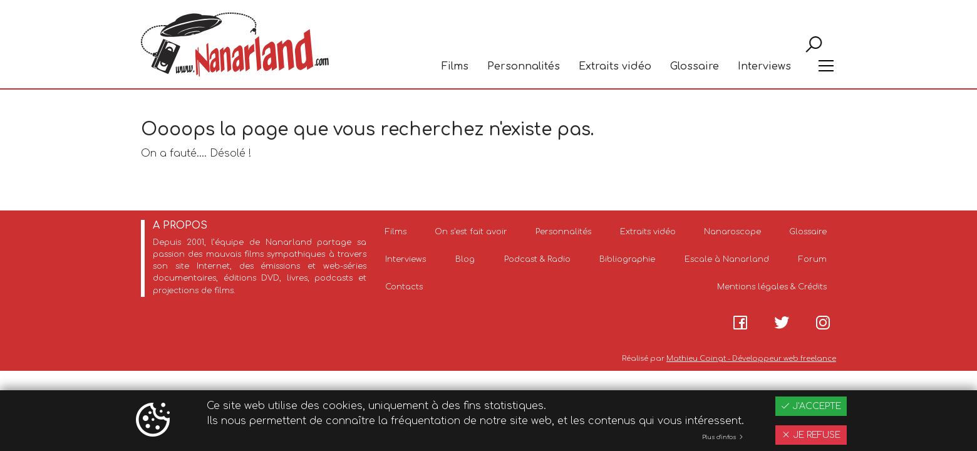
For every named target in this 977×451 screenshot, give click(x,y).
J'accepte (811, 406)
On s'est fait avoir (471, 231)
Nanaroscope (732, 231)
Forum (813, 259)
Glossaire (694, 66)
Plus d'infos (723, 437)
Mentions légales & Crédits (772, 287)
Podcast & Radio (537, 259)
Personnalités (523, 66)
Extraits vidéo (615, 66)
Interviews (764, 66)
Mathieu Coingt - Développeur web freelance (751, 359)
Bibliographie (627, 259)
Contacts (404, 287)
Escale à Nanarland (727, 259)
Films (455, 66)
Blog (465, 259)
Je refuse (811, 435)
